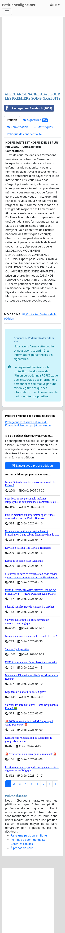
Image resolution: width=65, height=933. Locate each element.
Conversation (17, 127)
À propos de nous (22, 848)
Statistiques (43, 127)
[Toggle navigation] (7, 11)
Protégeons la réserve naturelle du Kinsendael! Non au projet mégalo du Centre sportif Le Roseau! (28, 425)
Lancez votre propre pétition (32, 465)
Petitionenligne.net (19, 4)
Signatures (35, 120)
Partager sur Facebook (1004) (28, 108)
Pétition (12, 120)
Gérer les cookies (22, 844)
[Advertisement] (32, 54)
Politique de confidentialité (24, 134)
